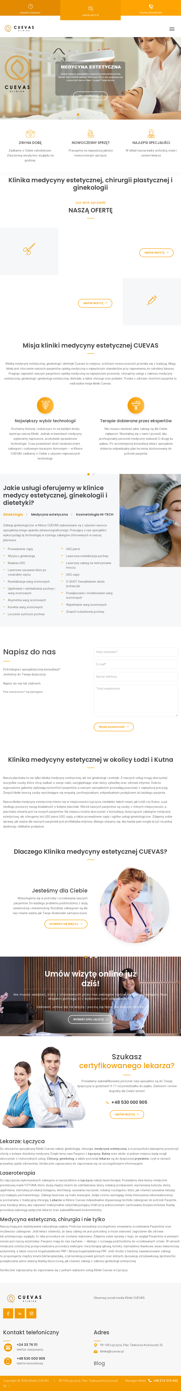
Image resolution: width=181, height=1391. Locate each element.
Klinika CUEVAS (41, 1381)
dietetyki (75, 378)
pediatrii (117, 378)
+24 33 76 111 (27, 1344)
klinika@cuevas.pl (112, 1351)
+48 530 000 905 (126, 1102)
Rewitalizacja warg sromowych (29, 581)
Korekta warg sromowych (25, 607)
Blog (99, 1363)
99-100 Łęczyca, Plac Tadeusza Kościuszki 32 (131, 1345)
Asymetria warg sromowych (27, 600)
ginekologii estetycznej (53, 378)
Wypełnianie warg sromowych (86, 605)
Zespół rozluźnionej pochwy (85, 612)
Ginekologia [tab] (13, 515)
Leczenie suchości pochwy (26, 614)
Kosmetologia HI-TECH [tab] (94, 515)
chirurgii (98, 378)
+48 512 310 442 (165, 1381)
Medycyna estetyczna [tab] (49, 515)
